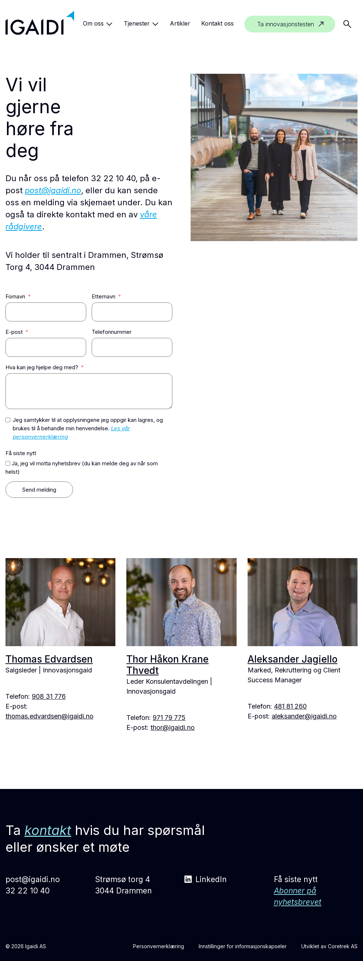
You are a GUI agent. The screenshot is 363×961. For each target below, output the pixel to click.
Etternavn (103, 296)
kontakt (47, 830)
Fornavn (15, 296)
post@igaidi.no (53, 190)
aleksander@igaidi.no (304, 716)
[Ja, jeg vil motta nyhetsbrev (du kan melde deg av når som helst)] (7, 463)
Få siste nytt (20, 453)
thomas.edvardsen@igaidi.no (49, 716)
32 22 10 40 (27, 890)
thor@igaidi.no (172, 727)
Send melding (39, 489)
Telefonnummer (111, 331)
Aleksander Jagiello (292, 659)
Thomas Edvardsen (49, 659)
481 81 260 (290, 706)
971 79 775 (169, 717)
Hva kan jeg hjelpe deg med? (41, 367)
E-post (14, 331)
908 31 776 (49, 696)
